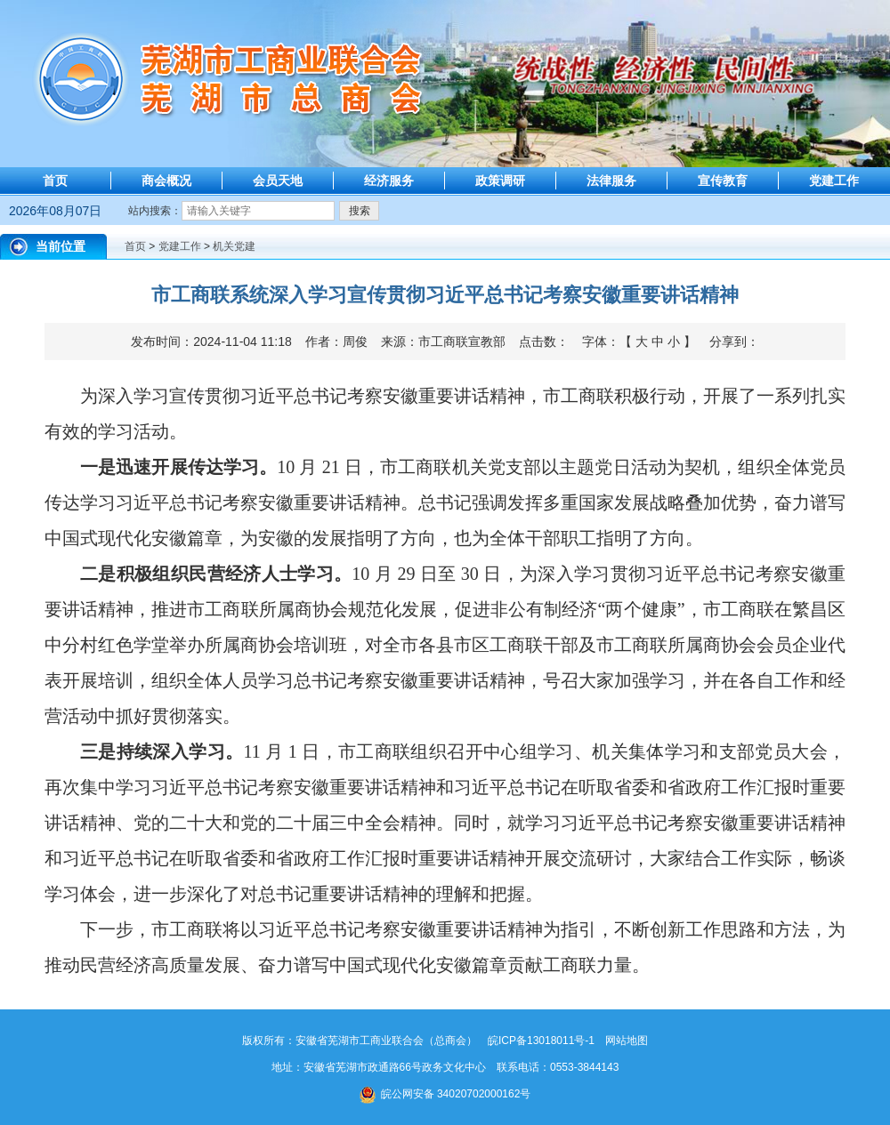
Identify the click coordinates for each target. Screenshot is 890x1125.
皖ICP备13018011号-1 (541, 1040)
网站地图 (626, 1040)
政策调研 (500, 180)
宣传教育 (723, 180)
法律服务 (611, 180)
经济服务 (389, 180)
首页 (55, 180)
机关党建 (234, 246)
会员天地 (278, 180)
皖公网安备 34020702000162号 (445, 1094)
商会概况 (166, 180)
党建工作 (834, 180)
